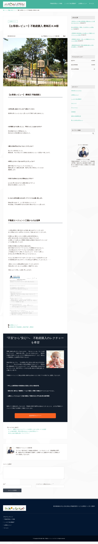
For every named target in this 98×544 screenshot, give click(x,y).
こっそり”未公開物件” (70, 3)
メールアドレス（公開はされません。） (44, 486)
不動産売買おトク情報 (56, 3)
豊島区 (32, 327)
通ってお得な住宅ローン (77, 120)
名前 (4, 486)
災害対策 (73, 111)
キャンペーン (74, 107)
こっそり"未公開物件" (76, 99)
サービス (91, 3)
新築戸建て (26, 327)
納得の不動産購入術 (76, 116)
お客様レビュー (82, 3)
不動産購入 (19, 327)
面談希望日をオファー (35, 415)
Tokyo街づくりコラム (76, 90)
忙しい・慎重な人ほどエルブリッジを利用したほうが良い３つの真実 (27, 429)
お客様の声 (12, 327)
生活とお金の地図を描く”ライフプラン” (19, 433)
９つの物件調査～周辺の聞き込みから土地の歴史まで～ (23, 431)
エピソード (74, 103)
